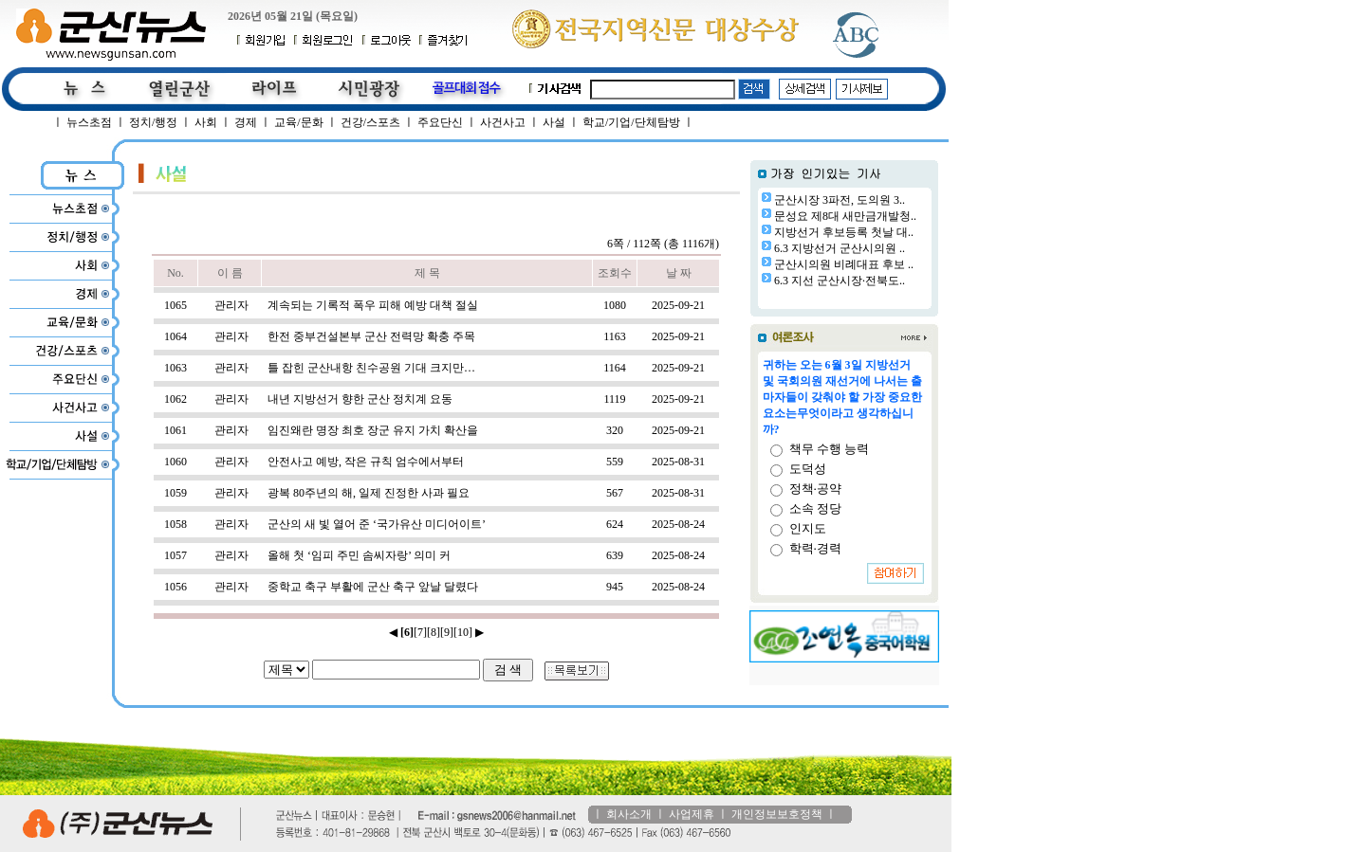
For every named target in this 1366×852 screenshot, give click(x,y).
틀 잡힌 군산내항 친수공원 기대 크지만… (371, 367)
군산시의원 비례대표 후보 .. (844, 264)
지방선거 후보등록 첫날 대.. (844, 232)
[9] (446, 632)
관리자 (231, 305)
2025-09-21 (678, 305)
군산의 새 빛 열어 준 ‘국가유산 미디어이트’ (377, 524)
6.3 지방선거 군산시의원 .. (839, 248)
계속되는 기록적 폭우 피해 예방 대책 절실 (373, 305)
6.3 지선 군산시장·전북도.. (839, 280)
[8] (433, 632)
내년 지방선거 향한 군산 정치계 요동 (360, 399)
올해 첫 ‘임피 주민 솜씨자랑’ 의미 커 (359, 555)
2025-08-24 (678, 524)
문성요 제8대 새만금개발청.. (845, 216)
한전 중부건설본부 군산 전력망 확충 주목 (371, 336)
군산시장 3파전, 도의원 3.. (839, 200)
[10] (462, 632)
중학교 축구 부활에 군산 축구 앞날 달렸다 (373, 586)
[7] (420, 632)
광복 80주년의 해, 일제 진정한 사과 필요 (369, 492)
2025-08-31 (678, 461)
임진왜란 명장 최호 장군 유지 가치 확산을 (373, 430)
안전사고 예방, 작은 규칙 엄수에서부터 (366, 461)
